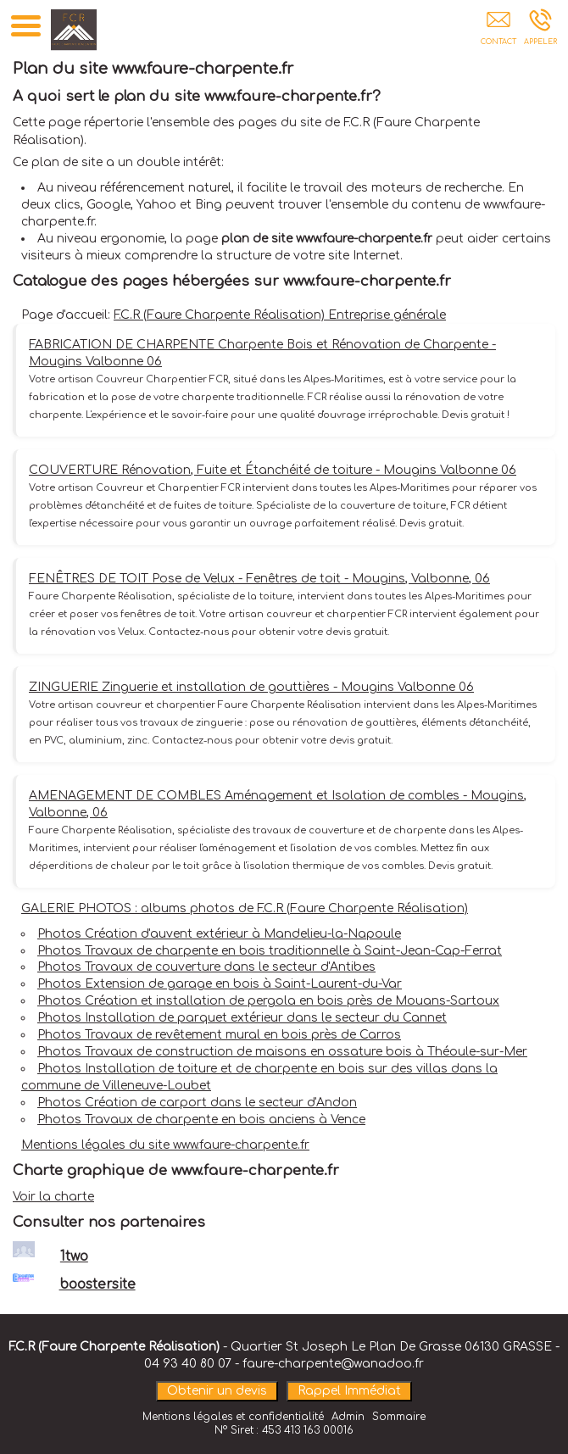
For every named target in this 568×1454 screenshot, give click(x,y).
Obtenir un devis (217, 1390)
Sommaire (399, 1417)
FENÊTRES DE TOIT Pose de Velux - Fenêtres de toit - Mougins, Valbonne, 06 (259, 578)
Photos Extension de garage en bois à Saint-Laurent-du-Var (219, 984)
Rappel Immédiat (349, 1390)
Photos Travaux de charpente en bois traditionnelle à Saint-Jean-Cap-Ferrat (269, 950)
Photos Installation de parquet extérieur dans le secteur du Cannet (242, 1017)
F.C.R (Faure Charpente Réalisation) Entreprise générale (280, 315)
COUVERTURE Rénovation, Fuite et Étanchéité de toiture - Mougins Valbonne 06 (272, 470)
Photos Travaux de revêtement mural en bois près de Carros (219, 1034)
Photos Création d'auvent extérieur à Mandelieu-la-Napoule (219, 934)
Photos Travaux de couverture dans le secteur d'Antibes (206, 967)
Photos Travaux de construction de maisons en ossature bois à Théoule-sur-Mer (282, 1051)
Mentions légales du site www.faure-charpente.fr (165, 1145)
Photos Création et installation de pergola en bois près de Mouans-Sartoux (268, 1000)
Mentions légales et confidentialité (233, 1417)
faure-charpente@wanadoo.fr (333, 1363)
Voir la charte (53, 1196)
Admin (348, 1417)
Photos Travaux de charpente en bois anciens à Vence (201, 1119)
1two (74, 1256)
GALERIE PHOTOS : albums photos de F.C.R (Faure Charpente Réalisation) (244, 908)
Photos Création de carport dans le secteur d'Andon (197, 1102)
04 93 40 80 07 (187, 1363)
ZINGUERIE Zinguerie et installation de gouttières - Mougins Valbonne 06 (251, 687)
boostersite (97, 1284)
